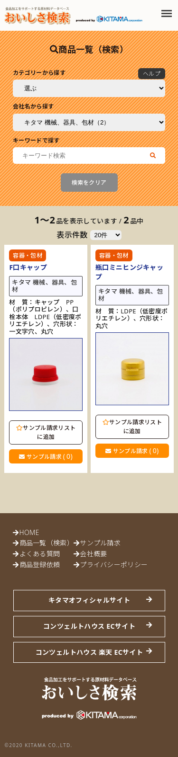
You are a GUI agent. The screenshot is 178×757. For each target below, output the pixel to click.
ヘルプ (151, 74)
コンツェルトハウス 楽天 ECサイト (89, 652)
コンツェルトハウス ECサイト (89, 626)
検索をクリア (89, 182)
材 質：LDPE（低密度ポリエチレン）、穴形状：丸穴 (131, 319)
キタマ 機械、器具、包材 (44, 286)
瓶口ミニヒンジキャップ (129, 272)
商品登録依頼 (39, 564)
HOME (29, 532)
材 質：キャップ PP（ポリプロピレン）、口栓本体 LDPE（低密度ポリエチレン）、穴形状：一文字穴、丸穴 (45, 317)
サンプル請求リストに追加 (45, 432)
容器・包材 (27, 255)
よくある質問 (39, 553)
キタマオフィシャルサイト (89, 600)
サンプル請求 (45, 456)
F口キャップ (28, 267)
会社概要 (93, 553)
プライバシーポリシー (114, 564)
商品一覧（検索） (46, 542)
